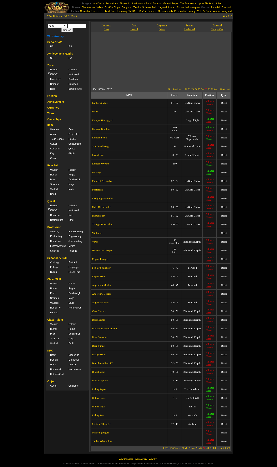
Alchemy (54, 231)
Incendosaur (98, 154)
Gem (70, 129)
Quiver (53, 143)
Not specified (56, 374)
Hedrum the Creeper (102, 250)
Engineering (74, 236)
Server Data (54, 42)
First (170, 89)
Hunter (53, 174)
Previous (177, 89)
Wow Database (54, 16)
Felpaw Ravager (100, 259)
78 (209, 89)
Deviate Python (100, 380)
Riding (53, 272)
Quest (71, 148)
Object (51, 381)
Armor (53, 134)
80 (215, 89)
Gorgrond (127, 7)
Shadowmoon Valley (92, 7)
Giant (53, 364)
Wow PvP (227, 16)
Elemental (73, 359)
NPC (66, 16)
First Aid (72, 262)
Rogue (71, 174)
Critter (162, 29)
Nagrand (162, 7)
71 (186, 89)
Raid (52, 89)
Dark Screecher (100, 337)
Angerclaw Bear (100, 302)
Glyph (71, 153)
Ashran (171, 7)
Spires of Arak (149, 7)
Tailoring (72, 251)
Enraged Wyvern (100, 163)
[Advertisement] (128, 59)
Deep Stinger (98, 345)
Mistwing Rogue (100, 432)
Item (50, 124)
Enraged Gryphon (101, 128)
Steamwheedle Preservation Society (176, 11)
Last (228, 89)
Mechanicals (74, 369)
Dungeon (73, 84)
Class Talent (55, 319)
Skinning (54, 251)
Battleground (75, 89)
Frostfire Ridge (112, 7)
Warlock (54, 189)
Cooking (54, 262)
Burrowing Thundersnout (105, 328)
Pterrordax (97, 189)
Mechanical (189, 29)
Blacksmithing (75, 231)
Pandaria (73, 79)
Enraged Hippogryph (102, 120)
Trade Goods (57, 139)
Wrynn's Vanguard (222, 11)
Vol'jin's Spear (204, 11)
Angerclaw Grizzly (101, 293)
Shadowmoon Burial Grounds (146, 3)
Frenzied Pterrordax (102, 181)
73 (192, 89)
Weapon (54, 129)
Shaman (54, 184)
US (51, 46)
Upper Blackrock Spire (209, 3)
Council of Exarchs (89, 11)
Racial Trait (74, 272)
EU (70, 46)
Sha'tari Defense (147, 11)
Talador (137, 7)
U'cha (95, 111)
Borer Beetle (98, 319)
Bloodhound (98, 371)
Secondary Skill (57, 258)
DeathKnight (74, 179)
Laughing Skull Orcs (127, 11)
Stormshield (182, 7)
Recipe (72, 139)
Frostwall (226, 7)
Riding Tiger (98, 406)
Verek (95, 241)
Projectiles (73, 134)
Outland (54, 74)
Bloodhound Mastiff (102, 363)
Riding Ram (98, 415)
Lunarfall (215, 7)
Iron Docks (98, 3)
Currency (53, 107)
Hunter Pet (55, 307)
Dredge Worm (99, 354)
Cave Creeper (99, 311)
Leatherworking (57, 246)
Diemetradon (98, 215)
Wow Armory (55, 36)
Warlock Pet (74, 307)
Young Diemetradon (102, 224)
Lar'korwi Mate (100, 102)
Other (53, 158)
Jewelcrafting (75, 241)
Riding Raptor (99, 389)
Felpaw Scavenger (101, 267)
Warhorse (97, 233)
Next (222, 89)
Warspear (195, 7)
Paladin (72, 170)
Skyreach (124, 3)
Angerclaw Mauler (101, 285)
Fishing (54, 267)
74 (196, 89)
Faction (52, 96)
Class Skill (54, 279)
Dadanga (96, 172)
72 (189, 89)
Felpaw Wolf (98, 276)
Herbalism (55, 241)
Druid (53, 194)
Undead (72, 364)
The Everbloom (188, 3)
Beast (74, 16)
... (183, 89)
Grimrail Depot (170, 3)
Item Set (52, 165)
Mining (71, 246)
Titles (50, 113)
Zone (50, 65)
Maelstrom (55, 79)
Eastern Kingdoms (53, 71)
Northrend (73, 74)
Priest (53, 179)
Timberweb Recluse (102, 441)
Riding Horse (99, 397)
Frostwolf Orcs (108, 11)
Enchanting (56, 236)
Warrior (54, 170)
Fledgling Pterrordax (102, 198)
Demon (54, 359)
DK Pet (54, 312)
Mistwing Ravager (101, 423)
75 (199, 89)
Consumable (74, 143)
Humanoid (55, 369)
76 (202, 89)
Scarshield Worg (100, 146)
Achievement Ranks (60, 53)
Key (52, 153)
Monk (71, 189)
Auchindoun (112, 3)
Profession (54, 227)
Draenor (54, 84)
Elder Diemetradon (101, 207)
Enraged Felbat (99, 137)
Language (73, 267)
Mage (71, 184)
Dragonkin (73, 355)
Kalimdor (73, 69)
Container (55, 148)
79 (212, 89)
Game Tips (54, 119)
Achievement (55, 101)
